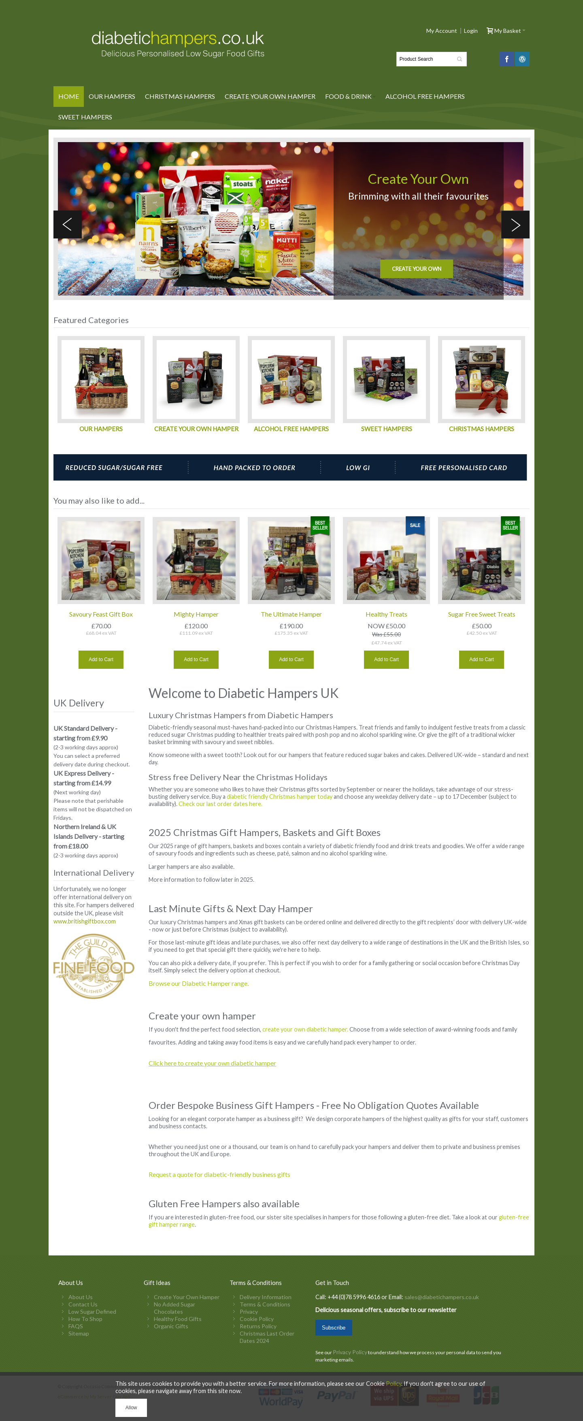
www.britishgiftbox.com (84, 921)
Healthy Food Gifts (178, 1318)
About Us (80, 1296)
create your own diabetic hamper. (305, 1029)
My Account (441, 31)
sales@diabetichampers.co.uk (441, 1296)
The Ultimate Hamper (291, 614)
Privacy (249, 1311)
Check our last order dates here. (221, 803)
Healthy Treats (386, 614)
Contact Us (83, 1304)
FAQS (75, 1326)
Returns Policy (258, 1326)
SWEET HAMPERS (386, 428)
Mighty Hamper (196, 614)
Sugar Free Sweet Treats (481, 614)
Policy (393, 1383)
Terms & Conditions (265, 1304)
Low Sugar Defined (92, 1311)
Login (471, 31)
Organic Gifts (171, 1326)
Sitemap (78, 1333)
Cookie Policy (257, 1318)
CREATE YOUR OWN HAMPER (196, 428)
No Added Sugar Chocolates (174, 1308)
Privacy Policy (350, 1352)
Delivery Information (266, 1296)
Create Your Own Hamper (186, 1296)
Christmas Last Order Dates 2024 (267, 1337)
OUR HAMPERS (101, 428)
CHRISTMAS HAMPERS (481, 428)
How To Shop (85, 1318)
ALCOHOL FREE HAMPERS (291, 428)
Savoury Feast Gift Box (101, 614)
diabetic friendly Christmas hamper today (280, 796)
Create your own (416, 269)
